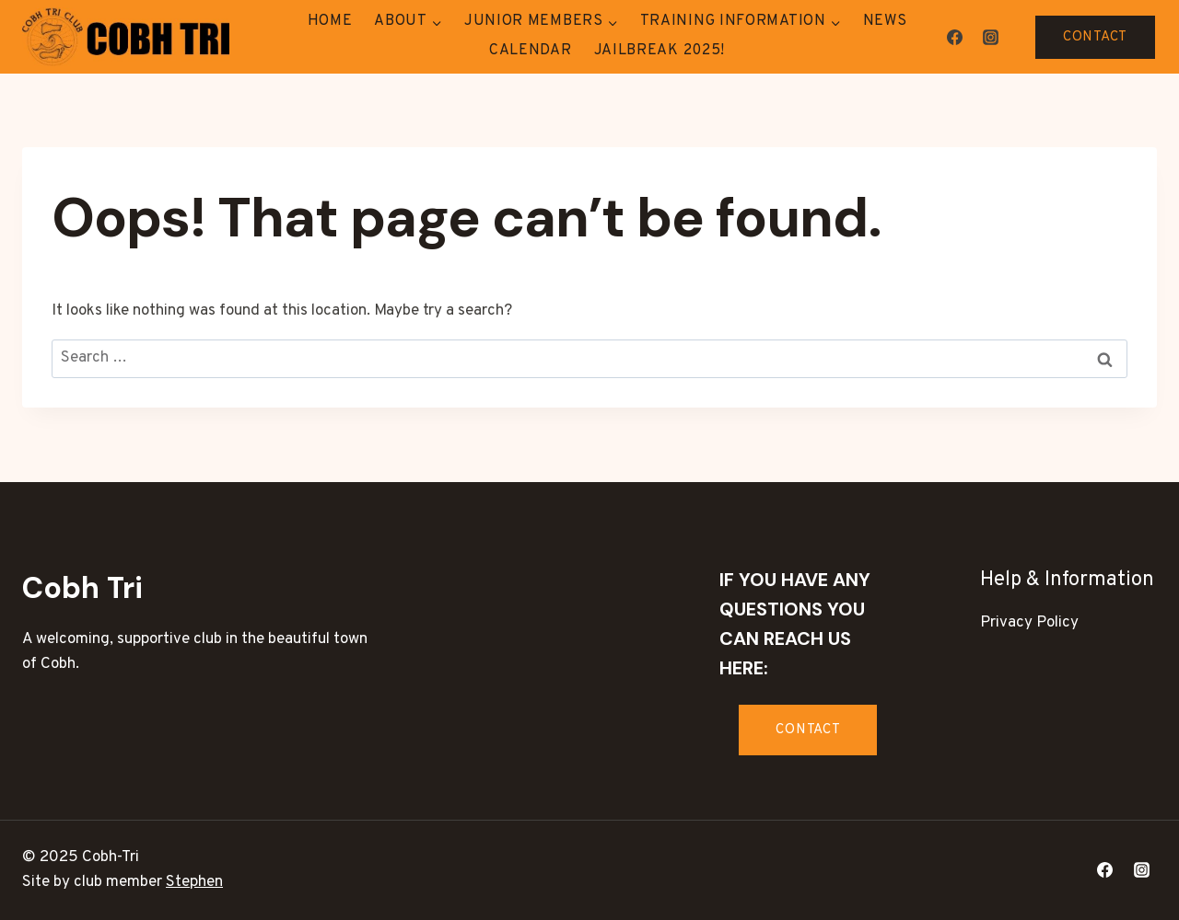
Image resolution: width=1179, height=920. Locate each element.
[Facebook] (954, 36)
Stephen (194, 882)
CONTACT (1095, 37)
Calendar (530, 50)
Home (330, 21)
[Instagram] (990, 36)
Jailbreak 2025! (660, 50)
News (885, 21)
